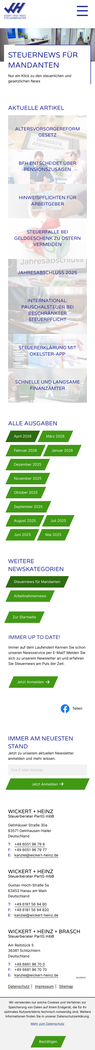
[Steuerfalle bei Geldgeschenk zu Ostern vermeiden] (47, 238)
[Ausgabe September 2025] (28, 507)
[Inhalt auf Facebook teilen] (74, 708)
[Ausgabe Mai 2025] (53, 535)
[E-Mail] (47, 770)
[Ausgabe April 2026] (23, 436)
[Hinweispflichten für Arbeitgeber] (47, 201)
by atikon (81, 977)
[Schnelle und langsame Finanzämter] (47, 385)
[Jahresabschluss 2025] (47, 273)
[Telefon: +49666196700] (29, 964)
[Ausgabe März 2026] (55, 436)
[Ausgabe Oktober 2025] (26, 492)
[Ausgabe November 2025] (28, 478)
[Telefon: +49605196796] (29, 844)
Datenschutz (19, 986)
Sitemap (66, 986)
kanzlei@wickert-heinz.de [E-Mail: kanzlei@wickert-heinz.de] (36, 855)
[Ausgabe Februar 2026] (26, 450)
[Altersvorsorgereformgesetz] (47, 132)
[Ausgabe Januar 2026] (62, 450)
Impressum (44, 986)
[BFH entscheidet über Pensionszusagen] (47, 167)
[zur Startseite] (15, 11)
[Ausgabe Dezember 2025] (28, 464)
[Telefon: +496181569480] (30, 904)
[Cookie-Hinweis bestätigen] (48, 1041)
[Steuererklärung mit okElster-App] (47, 351)
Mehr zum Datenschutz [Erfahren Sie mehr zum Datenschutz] (47, 1024)
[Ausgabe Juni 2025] (22, 535)
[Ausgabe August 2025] (25, 521)
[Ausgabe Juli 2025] (58, 521)
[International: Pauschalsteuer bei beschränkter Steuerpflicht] (47, 310)
